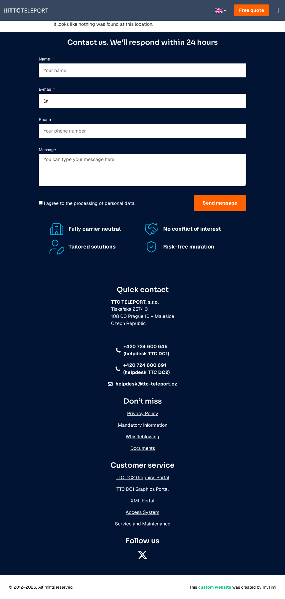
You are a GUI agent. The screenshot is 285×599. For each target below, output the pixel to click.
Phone (45, 119)
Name (45, 59)
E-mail (45, 89)
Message (47, 149)
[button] (278, 10)
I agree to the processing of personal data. (89, 203)
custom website (214, 587)
